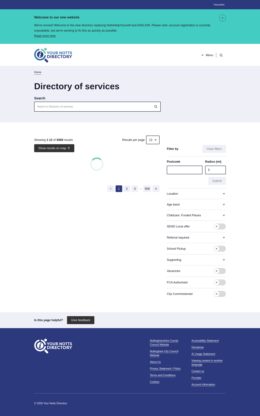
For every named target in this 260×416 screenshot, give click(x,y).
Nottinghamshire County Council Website (164, 343)
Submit (217, 181)
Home (37, 72)
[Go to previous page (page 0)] (110, 188)
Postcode (173, 161)
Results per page (133, 140)
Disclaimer (198, 347)
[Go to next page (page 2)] (156, 188)
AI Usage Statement (203, 354)
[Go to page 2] (127, 188)
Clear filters (214, 149)
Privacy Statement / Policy (165, 368)
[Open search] (221, 55)
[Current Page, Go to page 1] (119, 188)
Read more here (45, 36)
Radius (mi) (213, 161)
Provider (196, 377)
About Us (155, 362)
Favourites (219, 4)
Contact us (198, 371)
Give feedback (80, 320)
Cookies (155, 381)
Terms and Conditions (163, 375)
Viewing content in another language (207, 362)
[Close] (222, 18)
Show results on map (54, 148)
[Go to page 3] (134, 188)
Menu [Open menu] (206, 55)
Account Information (203, 384)
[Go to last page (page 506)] (147, 188)
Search (39, 98)
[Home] (53, 55)
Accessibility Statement (205, 340)
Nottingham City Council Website (164, 353)
